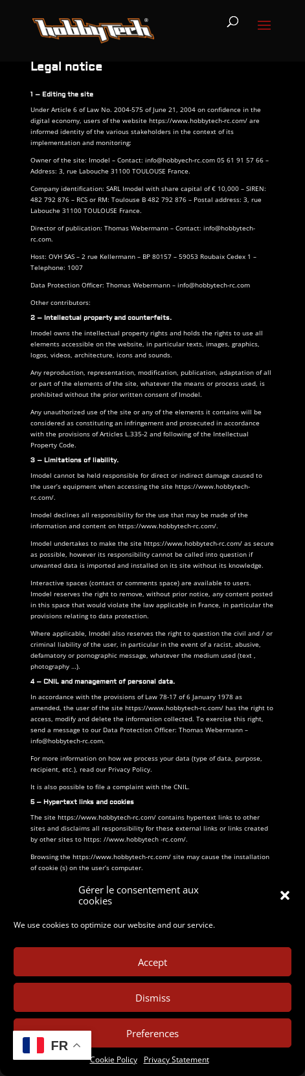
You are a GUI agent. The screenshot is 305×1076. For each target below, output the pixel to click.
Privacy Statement (176, 1059)
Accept (152, 962)
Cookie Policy (113, 1059)
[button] (284, 895)
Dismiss (152, 997)
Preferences (152, 1033)
